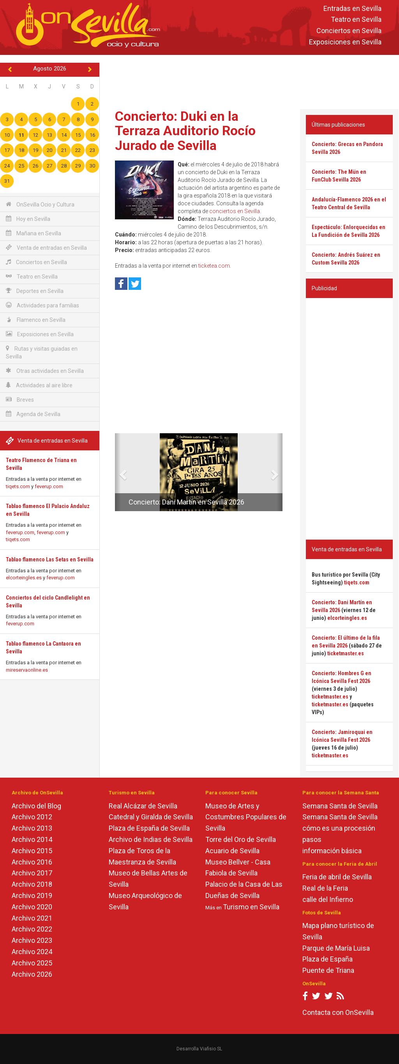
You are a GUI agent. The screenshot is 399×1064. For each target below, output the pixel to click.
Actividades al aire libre (39, 385)
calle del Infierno (327, 899)
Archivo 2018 (32, 884)
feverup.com (49, 486)
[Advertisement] (251, 80)
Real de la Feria (325, 888)
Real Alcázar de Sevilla (143, 806)
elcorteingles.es (24, 578)
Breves (20, 399)
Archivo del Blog (36, 806)
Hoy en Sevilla (28, 218)
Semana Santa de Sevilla (340, 806)
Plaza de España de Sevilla (149, 828)
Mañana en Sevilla (33, 233)
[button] (118, 472)
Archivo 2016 (32, 862)
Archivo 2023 (32, 940)
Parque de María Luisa (336, 948)
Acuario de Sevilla (232, 851)
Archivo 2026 (32, 974)
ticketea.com (214, 266)
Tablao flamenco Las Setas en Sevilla (50, 559)
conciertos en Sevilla (234, 211)
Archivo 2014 (32, 839)
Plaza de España (327, 959)
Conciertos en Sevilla (348, 31)
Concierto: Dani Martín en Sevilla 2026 (186, 502)
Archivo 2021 (32, 918)
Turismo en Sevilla (251, 907)
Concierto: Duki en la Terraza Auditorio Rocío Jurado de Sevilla (185, 130)
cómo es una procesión (338, 828)
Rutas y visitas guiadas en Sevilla (42, 352)
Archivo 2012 (32, 817)
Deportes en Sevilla (35, 291)
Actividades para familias (42, 305)
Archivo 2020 (32, 907)
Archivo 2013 (32, 828)
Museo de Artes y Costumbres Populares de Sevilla (245, 817)
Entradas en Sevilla (352, 8)
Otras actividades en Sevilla (45, 370)
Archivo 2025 (32, 963)
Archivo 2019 (32, 895)
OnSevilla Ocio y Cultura (40, 204)
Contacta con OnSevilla (338, 1012)
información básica (332, 851)
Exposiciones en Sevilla (345, 42)
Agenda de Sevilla (33, 414)
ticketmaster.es (345, 653)
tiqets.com (18, 486)
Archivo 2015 (32, 851)
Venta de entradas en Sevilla (46, 247)
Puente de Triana (328, 970)
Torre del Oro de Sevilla (240, 839)
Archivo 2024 (32, 952)
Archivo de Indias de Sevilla (150, 839)
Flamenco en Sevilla (35, 319)
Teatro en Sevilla (356, 20)
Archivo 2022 (32, 929)
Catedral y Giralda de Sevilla (151, 817)
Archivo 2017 (32, 873)
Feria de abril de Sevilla (337, 877)
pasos (311, 839)
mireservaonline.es (27, 670)
